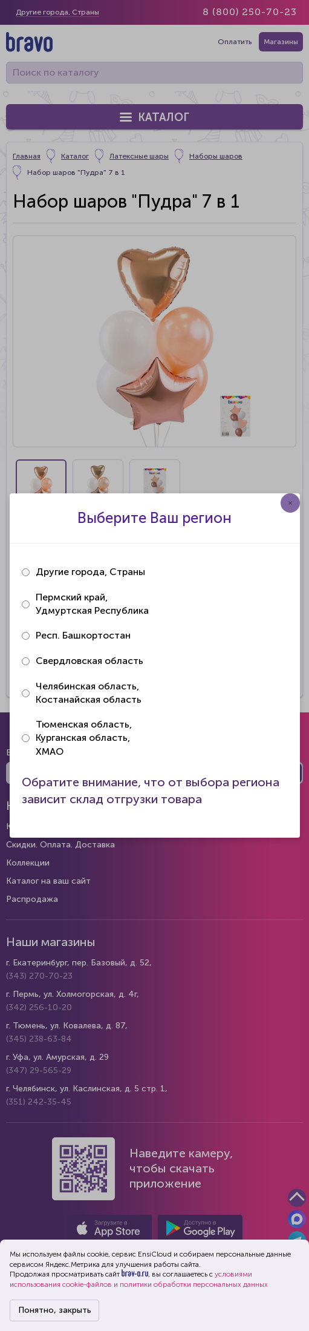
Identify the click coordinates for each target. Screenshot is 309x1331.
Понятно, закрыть (54, 1310)
